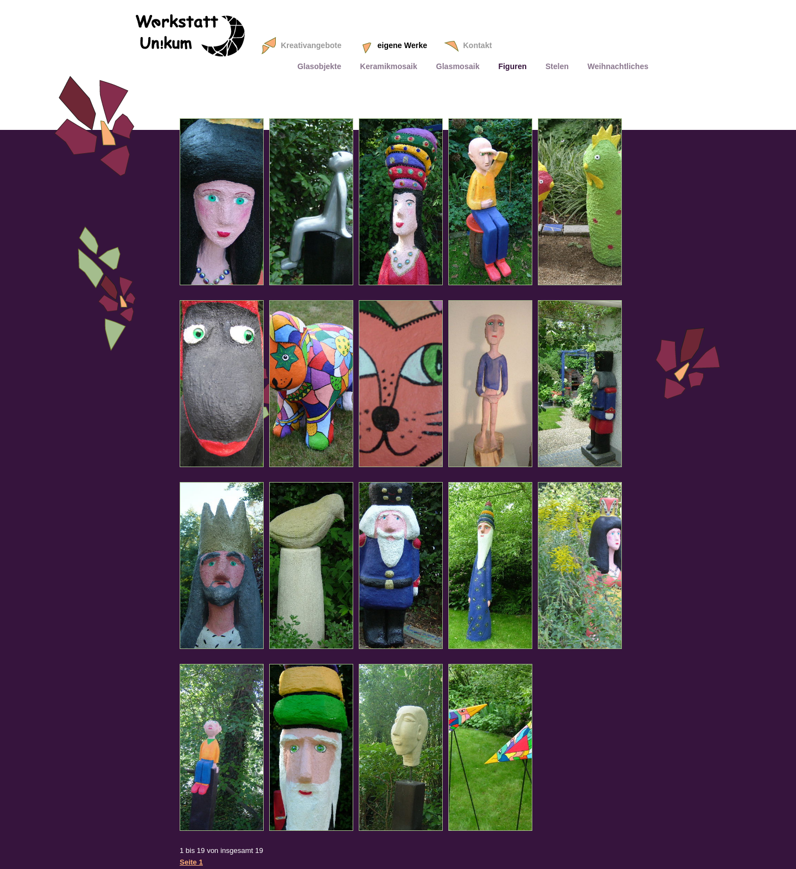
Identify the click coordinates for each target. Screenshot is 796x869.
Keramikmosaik (388, 66)
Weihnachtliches (618, 66)
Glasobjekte (319, 66)
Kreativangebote (311, 45)
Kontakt (477, 45)
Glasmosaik (458, 66)
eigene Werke (402, 45)
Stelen (557, 66)
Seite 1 (191, 862)
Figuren (512, 66)
